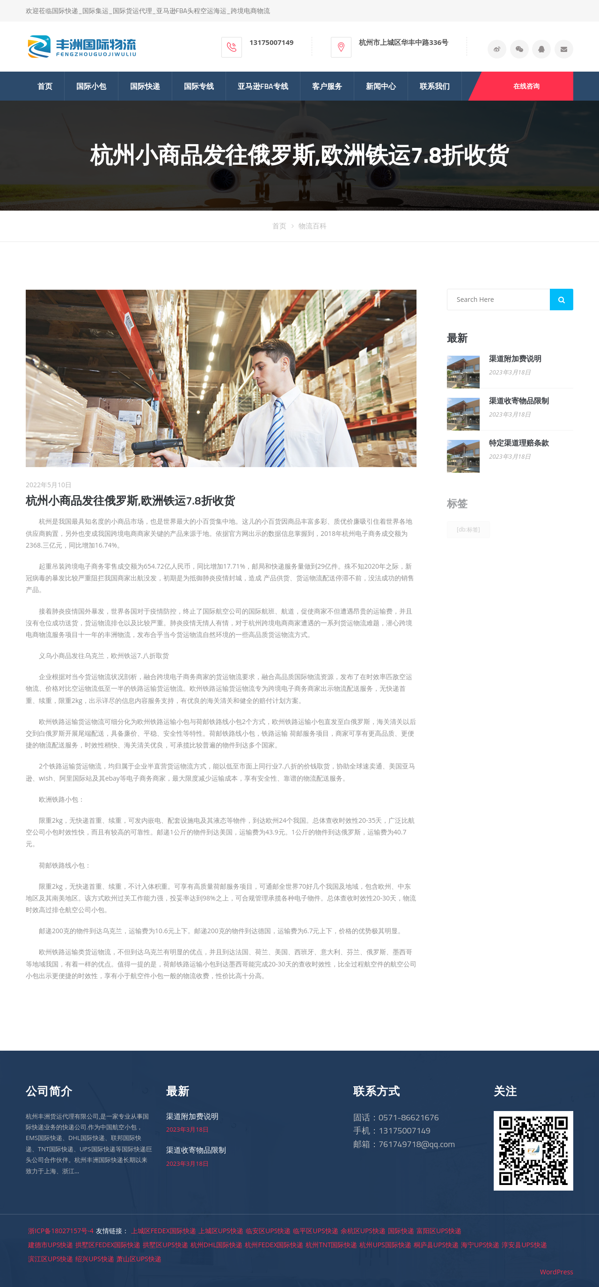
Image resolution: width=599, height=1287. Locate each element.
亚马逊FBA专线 (263, 86)
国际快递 (145, 86)
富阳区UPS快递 (438, 1230)
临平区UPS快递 (315, 1230)
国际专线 (199, 86)
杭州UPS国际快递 (385, 1244)
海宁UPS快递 (480, 1244)
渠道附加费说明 (515, 359)
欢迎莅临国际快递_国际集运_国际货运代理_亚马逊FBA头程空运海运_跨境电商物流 (148, 10)
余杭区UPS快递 (363, 1230)
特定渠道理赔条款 (519, 443)
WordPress (556, 1271)
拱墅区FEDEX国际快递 (107, 1244)
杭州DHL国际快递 (216, 1244)
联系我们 (435, 86)
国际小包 (91, 86)
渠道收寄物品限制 (519, 401)
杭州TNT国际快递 (331, 1244)
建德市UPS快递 (50, 1244)
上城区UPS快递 (220, 1230)
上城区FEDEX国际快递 (163, 1230)
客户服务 (327, 86)
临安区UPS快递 (268, 1230)
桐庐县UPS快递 (436, 1244)
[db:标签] (468, 532)
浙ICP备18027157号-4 (61, 1230)
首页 (44, 86)
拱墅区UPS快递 (165, 1244)
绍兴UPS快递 (94, 1258)
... (76, 1171)
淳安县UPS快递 (524, 1244)
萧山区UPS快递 (139, 1258)
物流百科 (313, 225)
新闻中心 (381, 86)
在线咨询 (526, 85)
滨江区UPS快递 (50, 1258)
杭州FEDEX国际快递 (274, 1244)
